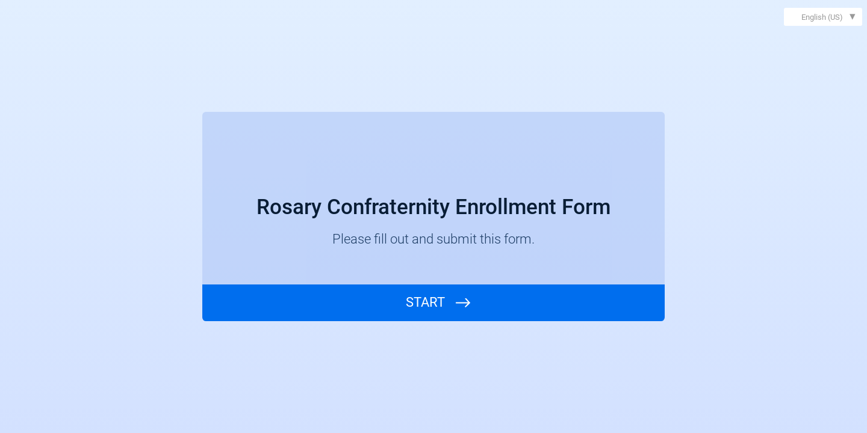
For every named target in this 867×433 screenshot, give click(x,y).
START (425, 302)
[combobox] (823, 17)
